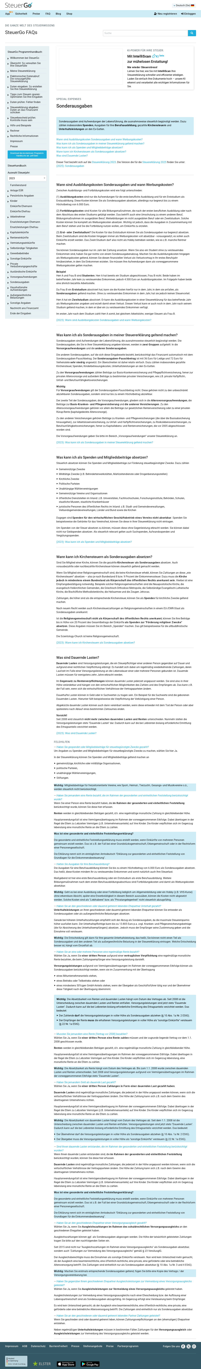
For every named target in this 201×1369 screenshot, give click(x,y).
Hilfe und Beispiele (20, 125)
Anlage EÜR (16, 190)
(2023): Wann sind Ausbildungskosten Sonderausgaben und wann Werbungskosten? (103, 320)
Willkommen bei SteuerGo (24, 57)
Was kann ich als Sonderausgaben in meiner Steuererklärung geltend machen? (100, 143)
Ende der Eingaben (20, 313)
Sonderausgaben (19, 282)
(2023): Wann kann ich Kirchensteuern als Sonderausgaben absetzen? (95, 642)
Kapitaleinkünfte (19, 232)
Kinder (13, 200)
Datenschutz (38, 1346)
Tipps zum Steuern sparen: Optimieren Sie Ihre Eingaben (26, 95)
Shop (69, 13)
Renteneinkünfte (19, 237)
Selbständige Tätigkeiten (24, 248)
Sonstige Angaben (20, 302)
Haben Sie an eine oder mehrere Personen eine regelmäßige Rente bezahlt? (97, 951)
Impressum (16, 141)
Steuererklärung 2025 (154, 162)
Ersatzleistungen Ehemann (25, 221)
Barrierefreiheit (58, 1346)
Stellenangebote (92, 1346)
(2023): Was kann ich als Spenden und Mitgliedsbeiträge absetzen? (94, 541)
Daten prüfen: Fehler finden (25, 102)
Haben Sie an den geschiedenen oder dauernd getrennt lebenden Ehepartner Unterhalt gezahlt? (108, 906)
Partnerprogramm (127, 1346)
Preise (36, 13)
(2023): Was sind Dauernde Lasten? (76, 733)
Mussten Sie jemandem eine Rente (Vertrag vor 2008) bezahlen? (91, 1033)
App (7, 13)
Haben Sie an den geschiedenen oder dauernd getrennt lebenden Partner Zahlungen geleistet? (108, 1315)
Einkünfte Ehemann (21, 206)
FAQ (48, 13)
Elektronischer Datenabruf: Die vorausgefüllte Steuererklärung (25, 79)
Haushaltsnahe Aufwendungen (18, 288)
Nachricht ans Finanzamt (24, 308)
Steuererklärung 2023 (104, 162)
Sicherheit (21, 13)
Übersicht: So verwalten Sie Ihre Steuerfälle (25, 64)
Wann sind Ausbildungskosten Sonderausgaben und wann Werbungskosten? (99, 139)
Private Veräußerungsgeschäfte (23, 265)
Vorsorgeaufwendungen (23, 276)
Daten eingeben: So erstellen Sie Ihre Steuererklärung (26, 88)
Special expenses (68, 99)
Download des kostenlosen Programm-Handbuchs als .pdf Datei (27, 154)
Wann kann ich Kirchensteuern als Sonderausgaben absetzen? (91, 151)
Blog (58, 13)
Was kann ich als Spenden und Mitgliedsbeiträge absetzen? (89, 147)
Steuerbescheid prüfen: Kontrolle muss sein (23, 119)
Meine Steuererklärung (22, 70)
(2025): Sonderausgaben (70, 165)
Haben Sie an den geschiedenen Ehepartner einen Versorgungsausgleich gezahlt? (101, 1222)
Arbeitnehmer (17, 216)
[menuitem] (184, 5)
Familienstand (18, 185)
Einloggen (188, 13)
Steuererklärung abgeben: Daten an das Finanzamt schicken (24, 110)
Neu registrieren (165, 13)
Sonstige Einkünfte (20, 258)
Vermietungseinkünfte (22, 242)
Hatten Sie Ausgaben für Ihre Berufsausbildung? (82, 864)
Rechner (14, 130)
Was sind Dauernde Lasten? (72, 155)
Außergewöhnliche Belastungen (20, 296)
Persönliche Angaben (22, 195)
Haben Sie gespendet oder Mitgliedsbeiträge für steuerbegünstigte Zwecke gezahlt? (102, 747)
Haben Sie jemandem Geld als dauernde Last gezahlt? (86, 1082)
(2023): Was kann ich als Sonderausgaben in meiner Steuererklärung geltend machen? (104, 442)
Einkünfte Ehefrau (20, 211)
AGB (24, 1346)
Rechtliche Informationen (24, 135)
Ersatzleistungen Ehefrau (24, 227)
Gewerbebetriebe (19, 253)
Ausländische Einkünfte (23, 271)
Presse (14, 146)
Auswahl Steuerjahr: (19, 172)
